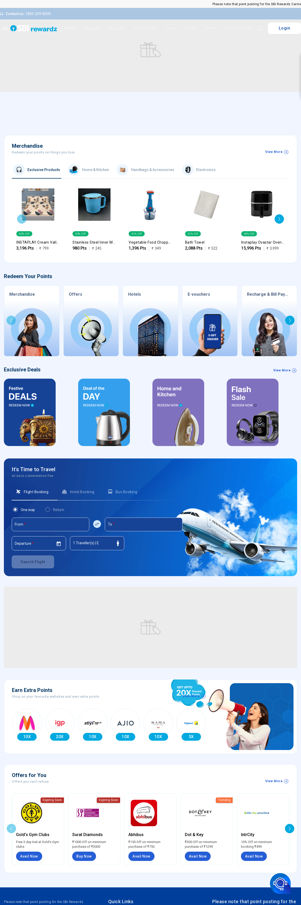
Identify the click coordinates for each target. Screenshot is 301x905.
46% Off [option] (249, 233)
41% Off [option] (137, 233)
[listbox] (38, 233)
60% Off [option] (24, 233)
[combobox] (50, 526)
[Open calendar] (58, 543)
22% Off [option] (193, 233)
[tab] (34, 492)
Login (284, 28)
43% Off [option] (80, 233)
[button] (21, 219)
